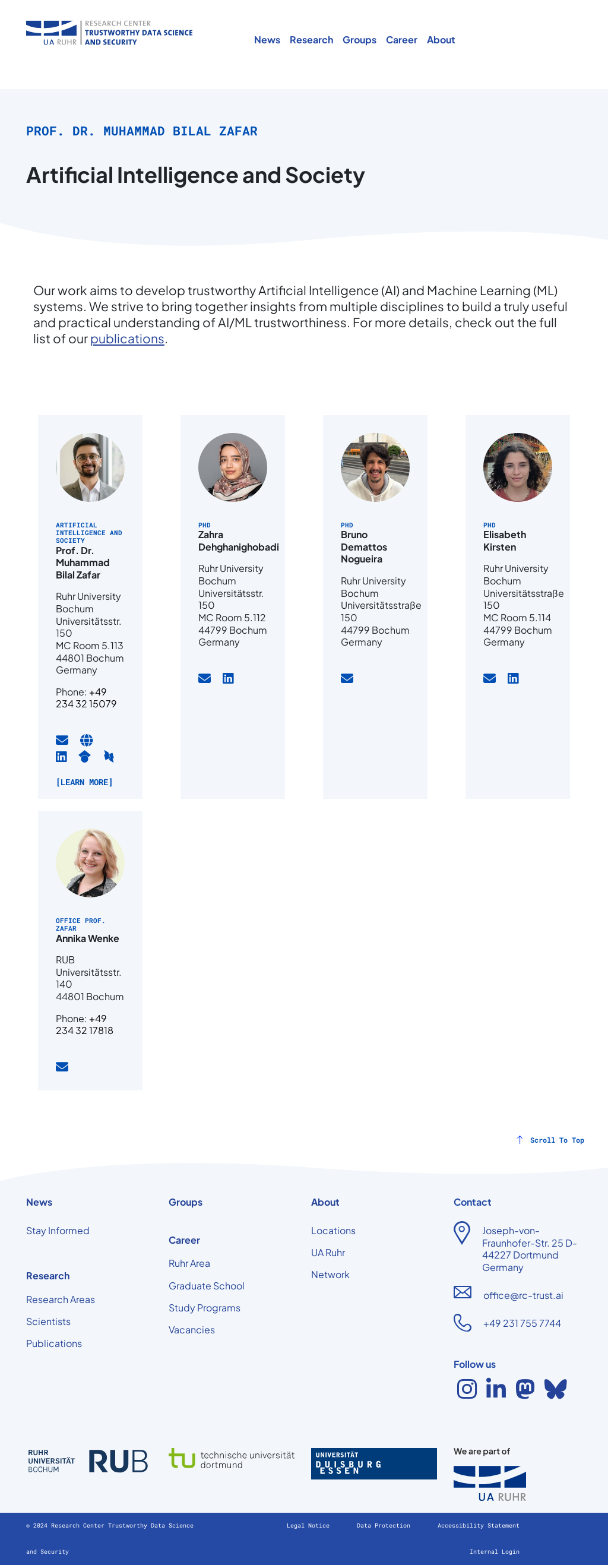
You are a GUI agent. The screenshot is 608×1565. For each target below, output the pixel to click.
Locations (333, 1230)
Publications (54, 1343)
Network (330, 1274)
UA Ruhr (328, 1252)
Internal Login (495, 1551)
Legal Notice (310, 1525)
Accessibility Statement (479, 1525)
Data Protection (385, 1525)
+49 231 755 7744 (522, 1323)
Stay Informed (58, 1230)
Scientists (48, 1321)
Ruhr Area (189, 1263)
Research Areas (60, 1299)
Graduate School (207, 1285)
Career (401, 39)
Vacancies (192, 1329)
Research (311, 39)
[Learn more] (84, 782)
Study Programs (204, 1307)
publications (127, 338)
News (267, 39)
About (441, 39)
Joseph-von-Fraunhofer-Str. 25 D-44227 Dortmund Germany (529, 1248)
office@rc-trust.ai (523, 1295)
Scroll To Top (557, 1139)
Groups (359, 39)
